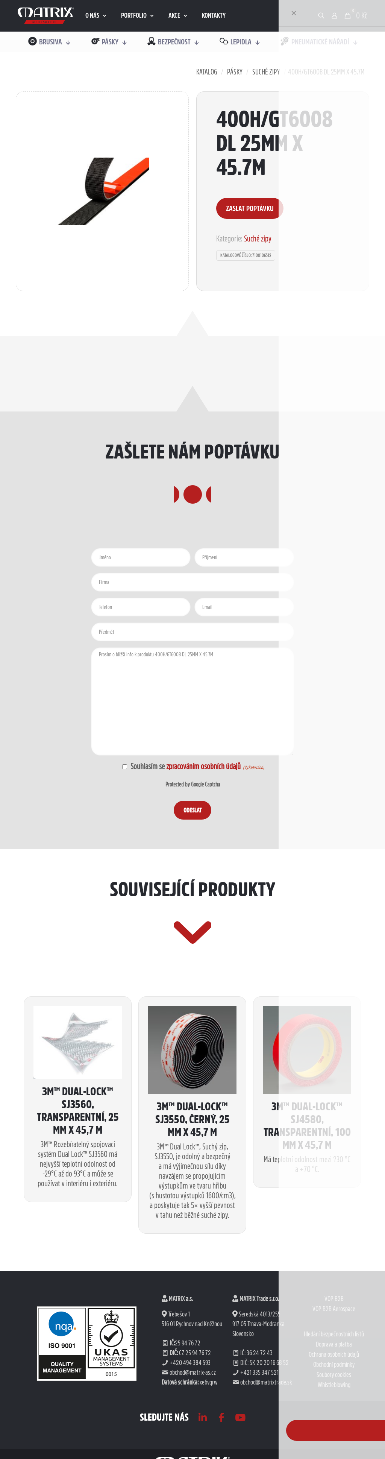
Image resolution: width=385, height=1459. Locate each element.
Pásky (235, 72)
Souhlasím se (185, 806)
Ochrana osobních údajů (334, 1433)
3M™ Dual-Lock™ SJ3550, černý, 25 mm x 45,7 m (192, 1197)
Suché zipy (266, 72)
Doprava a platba (334, 1423)
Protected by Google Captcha (192, 824)
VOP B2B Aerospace (333, 1387)
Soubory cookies (334, 1453)
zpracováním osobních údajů (203, 806)
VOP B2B (334, 1377)
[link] (46, 16)
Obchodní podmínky (334, 1443)
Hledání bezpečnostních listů (334, 1412)
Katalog (206, 72)
